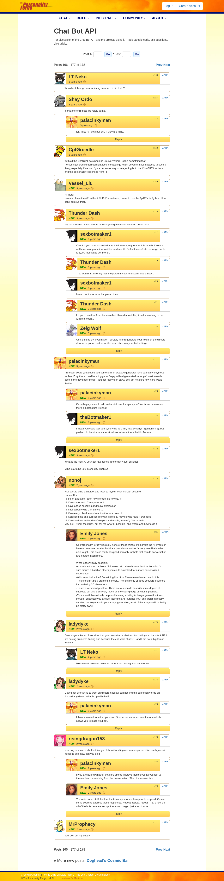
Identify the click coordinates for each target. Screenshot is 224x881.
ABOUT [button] (159, 18)
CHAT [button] (64, 18)
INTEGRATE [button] (106, 18)
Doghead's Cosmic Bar (108, 860)
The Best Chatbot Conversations (93, 874)
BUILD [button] (83, 18)
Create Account (189, 6)
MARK (164, 74)
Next (166, 64)
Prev (159, 64)
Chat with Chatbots (31, 874)
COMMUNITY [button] (134, 18)
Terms (71, 874)
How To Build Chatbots (54, 874)
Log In (169, 6)
